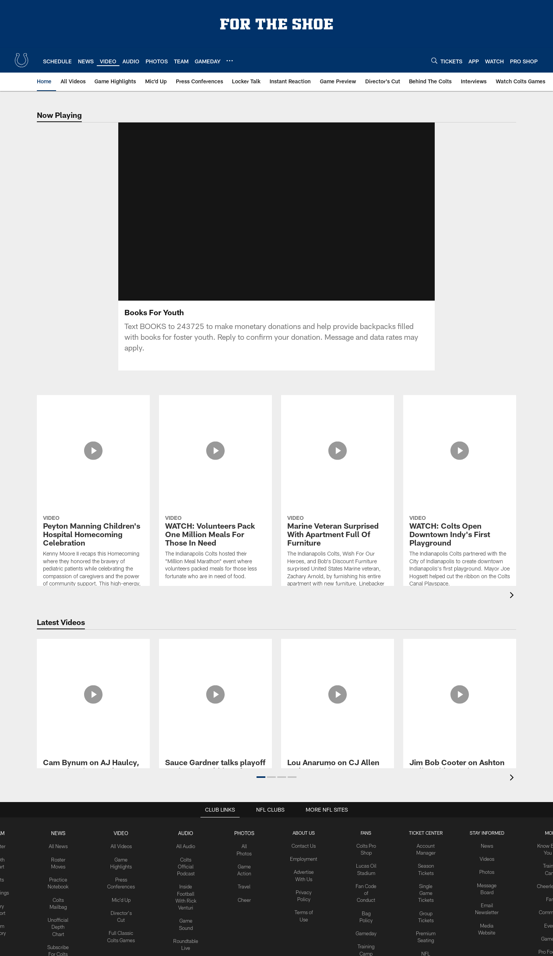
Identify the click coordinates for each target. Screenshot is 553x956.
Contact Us (305, 845)
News (63, 832)
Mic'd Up (125, 896)
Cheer (246, 896)
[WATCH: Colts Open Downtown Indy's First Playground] (459, 440)
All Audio (188, 845)
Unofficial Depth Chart (63, 922)
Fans (546, 896)
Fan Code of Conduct (366, 890)
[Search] (434, 60)
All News (63, 845)
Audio (188, 832)
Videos (484, 858)
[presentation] (513, 596)
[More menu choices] (230, 61)
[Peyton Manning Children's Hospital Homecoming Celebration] (93, 473)
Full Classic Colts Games (125, 934)
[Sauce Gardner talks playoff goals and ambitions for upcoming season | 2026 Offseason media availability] (215, 668)
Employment (305, 858)
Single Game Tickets (424, 890)
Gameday (366, 928)
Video (125, 832)
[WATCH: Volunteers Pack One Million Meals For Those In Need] (215, 436)
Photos (246, 832)
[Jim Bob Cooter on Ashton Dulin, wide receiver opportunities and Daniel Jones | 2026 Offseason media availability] (459, 668)
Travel (246, 883)
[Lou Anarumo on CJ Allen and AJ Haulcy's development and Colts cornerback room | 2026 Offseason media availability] (337, 672)
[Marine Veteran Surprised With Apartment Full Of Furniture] (337, 454)
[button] (261, 777)
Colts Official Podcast (188, 864)
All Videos (124, 845)
